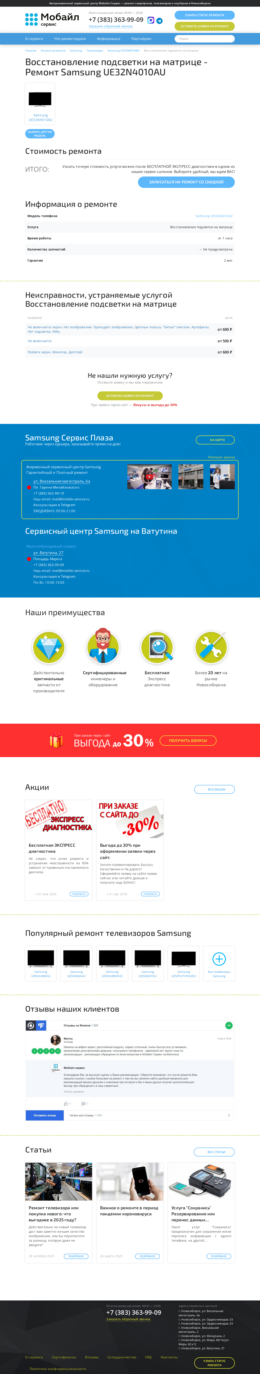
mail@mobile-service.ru (70, 499)
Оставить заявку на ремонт (130, 396)
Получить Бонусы (188, 740)
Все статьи (212, 1152)
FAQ (148, 1357)
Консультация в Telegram (54, 505)
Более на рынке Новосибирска (211, 678)
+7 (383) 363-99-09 (116, 19)
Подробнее (79, 894)
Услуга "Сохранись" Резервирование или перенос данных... (193, 1213)
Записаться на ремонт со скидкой (186, 181)
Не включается (40, 341)
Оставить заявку (204, 26)
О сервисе (34, 38)
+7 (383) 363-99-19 (48, 493)
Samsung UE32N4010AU (214, 216)
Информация (108, 38)
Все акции (212, 789)
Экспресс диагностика (157, 678)
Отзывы (92, 1357)
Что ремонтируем (70, 38)
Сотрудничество (121, 1357)
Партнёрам (141, 38)
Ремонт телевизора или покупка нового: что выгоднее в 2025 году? (53, 1213)
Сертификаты (64, 1357)
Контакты (169, 1357)
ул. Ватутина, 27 (48, 552)
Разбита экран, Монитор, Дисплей (55, 352)
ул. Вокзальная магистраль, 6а (61, 481)
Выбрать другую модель (40, 133)
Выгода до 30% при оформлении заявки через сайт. (128, 851)
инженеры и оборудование (105, 678)
